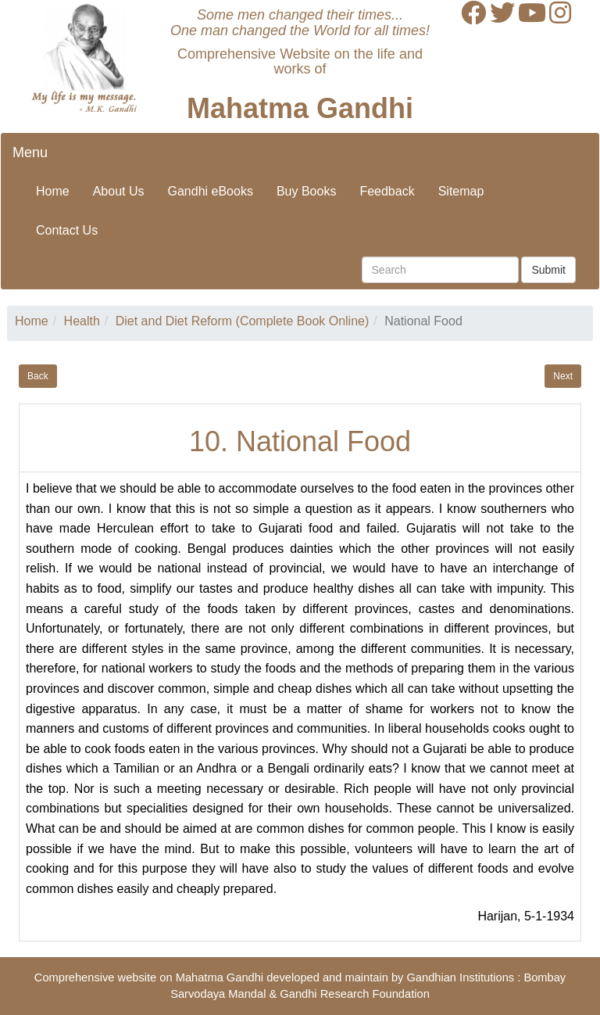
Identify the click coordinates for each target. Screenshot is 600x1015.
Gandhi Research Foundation (354, 994)
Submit (548, 270)
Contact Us (67, 230)
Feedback (386, 191)
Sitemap (461, 191)
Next (563, 376)
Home (53, 191)
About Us (119, 191)
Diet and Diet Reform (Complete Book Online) (243, 321)
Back (37, 376)
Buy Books (306, 191)
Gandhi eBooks (210, 191)
